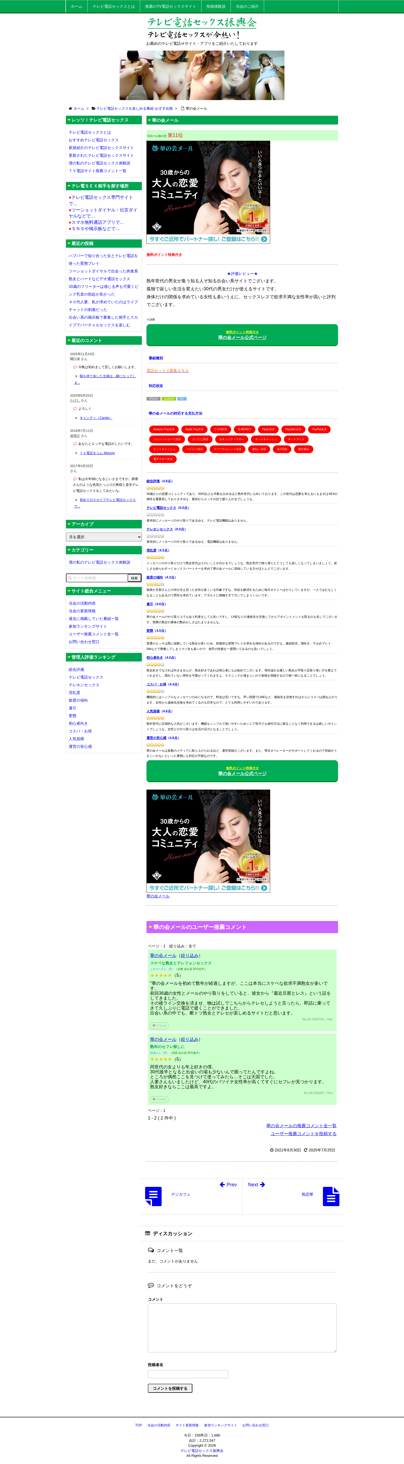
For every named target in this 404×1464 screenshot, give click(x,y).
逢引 (149, 604)
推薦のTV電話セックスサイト (170, 6)
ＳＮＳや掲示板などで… (94, 228)
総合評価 (153, 481)
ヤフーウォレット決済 (227, 449)
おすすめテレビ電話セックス (94, 140)
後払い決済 (259, 449)
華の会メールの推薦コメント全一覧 (301, 1125)
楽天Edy (282, 449)
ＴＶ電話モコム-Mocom (97, 453)
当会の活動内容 (82, 603)
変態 (149, 631)
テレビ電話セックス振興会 (202, 1451)
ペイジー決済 (194, 449)
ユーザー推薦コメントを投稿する (304, 1133)
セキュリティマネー (231, 439)
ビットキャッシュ (164, 449)
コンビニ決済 (200, 439)
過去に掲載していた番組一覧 (94, 618)
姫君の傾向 (154, 577)
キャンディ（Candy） (96, 418)
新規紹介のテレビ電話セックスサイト (101, 147)
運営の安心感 (156, 738)
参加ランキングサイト (88, 626)
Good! (159, 1025)
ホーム (76, 6)
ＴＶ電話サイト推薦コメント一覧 (97, 171)
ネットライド (296, 439)
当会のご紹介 (247, 6)
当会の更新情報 (82, 611)
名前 (242, 1365)
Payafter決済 (293, 429)
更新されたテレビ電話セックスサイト (101, 155)
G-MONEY (244, 429)
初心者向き (154, 658)
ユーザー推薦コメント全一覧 (94, 634)
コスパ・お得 (156, 684)
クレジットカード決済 (167, 439)
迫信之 (75, 436)
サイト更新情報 (187, 1425)
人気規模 (153, 711)
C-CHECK (220, 429)
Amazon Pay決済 (164, 429)
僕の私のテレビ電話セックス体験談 (99, 163)
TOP (138, 1425)
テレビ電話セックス (161, 508)
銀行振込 (303, 449)
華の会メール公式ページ (242, 335)
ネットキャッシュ (266, 439)
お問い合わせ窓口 (84, 641)
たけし (75, 400)
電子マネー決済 (163, 459)
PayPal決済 (319, 429)
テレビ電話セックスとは (114, 6)
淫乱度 (151, 550)
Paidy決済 (268, 429)
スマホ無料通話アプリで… (96, 222)
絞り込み (189, 955)
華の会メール (163, 955)
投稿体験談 (216, 6)
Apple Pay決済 (195, 429)
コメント (155, 1299)
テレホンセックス (159, 529)
